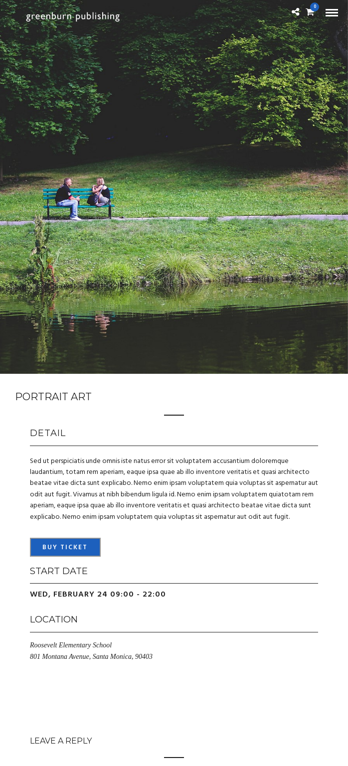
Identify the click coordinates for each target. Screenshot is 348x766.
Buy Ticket (65, 547)
